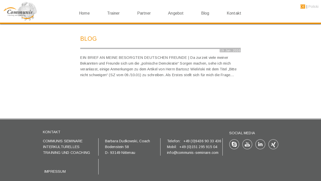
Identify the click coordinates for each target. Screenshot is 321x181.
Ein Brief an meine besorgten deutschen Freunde (133, 58)
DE (302, 7)
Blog (205, 13)
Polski (313, 7)
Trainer (113, 13)
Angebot (176, 13)
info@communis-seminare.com (192, 153)
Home (84, 13)
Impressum (55, 171)
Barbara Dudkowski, (122, 141)
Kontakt (234, 13)
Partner (144, 13)
